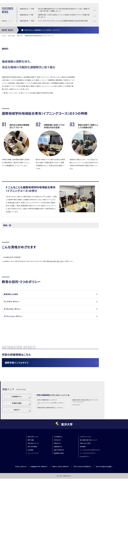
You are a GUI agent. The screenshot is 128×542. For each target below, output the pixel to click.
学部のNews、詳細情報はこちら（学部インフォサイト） (42, 78)
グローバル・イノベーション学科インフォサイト (50, 467)
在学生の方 (57, 503)
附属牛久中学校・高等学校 (60, 530)
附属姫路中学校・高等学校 (39, 530)
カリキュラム (76, 468)
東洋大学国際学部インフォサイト (47, 463)
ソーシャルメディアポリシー (88, 516)
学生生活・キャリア (33, 507)
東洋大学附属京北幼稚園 (103, 530)
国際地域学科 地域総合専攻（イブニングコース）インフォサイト (85, 464)
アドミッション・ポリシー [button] (13, 364)
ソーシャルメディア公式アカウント (90, 513)
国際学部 (20, 84)
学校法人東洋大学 (21, 530)
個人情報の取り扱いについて (88, 503)
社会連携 (30, 513)
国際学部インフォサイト (17, 426)
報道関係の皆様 (59, 516)
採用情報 (82, 510)
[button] (50, 342)
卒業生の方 (57, 507)
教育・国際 (11, 84)
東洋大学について (33, 500)
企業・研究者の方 (59, 513)
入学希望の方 (58, 500)
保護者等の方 (58, 510)
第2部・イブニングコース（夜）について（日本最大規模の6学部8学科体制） (29, 141)
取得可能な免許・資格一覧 (54, 310)
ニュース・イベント (33, 516)
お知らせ (17, 473)
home (4, 84)
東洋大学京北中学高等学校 (82, 530)
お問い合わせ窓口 (85, 507)
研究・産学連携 (32, 510)
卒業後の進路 (16, 466)
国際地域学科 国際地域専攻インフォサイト (50, 471)
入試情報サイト (16, 460)
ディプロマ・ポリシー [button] (12, 350)
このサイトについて (85, 500)
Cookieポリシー (85, 520)
